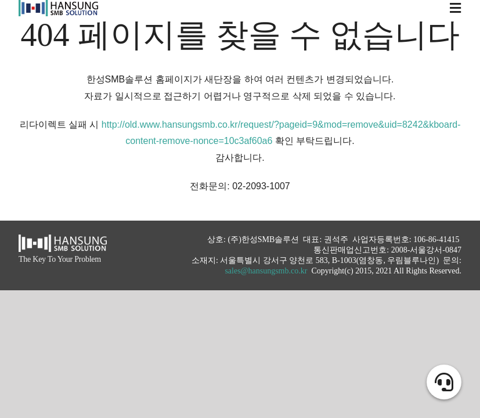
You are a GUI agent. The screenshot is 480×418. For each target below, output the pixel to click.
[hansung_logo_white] (63, 239)
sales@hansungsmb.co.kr (266, 270)
